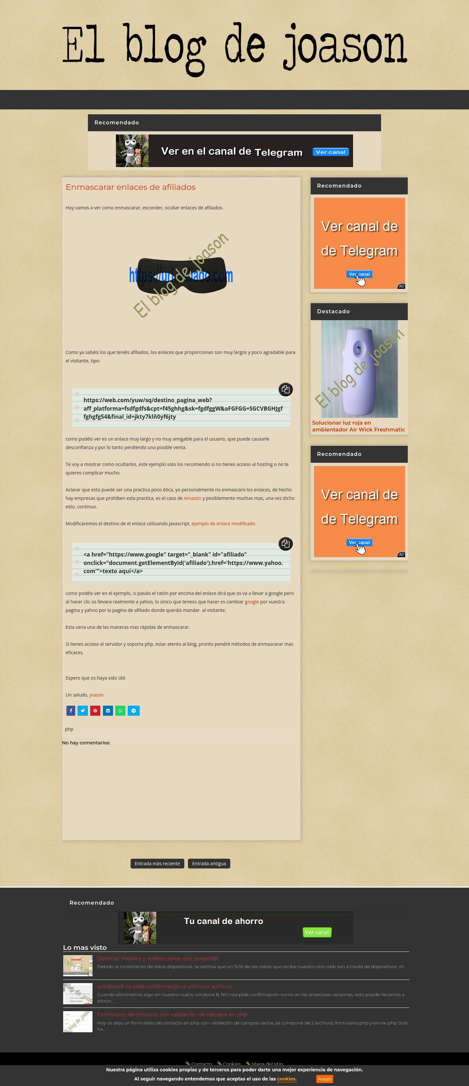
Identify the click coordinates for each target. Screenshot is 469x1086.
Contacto (199, 1064)
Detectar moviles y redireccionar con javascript (158, 958)
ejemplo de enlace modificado (223, 523)
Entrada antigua (209, 863)
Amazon (192, 498)
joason (97, 695)
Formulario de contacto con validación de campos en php (172, 1014)
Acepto (325, 1079)
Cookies (230, 1064)
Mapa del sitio (264, 1064)
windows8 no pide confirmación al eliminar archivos (165, 986)
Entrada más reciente (157, 863)
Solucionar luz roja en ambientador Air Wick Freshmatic (358, 426)
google (252, 602)
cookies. (287, 1079)
